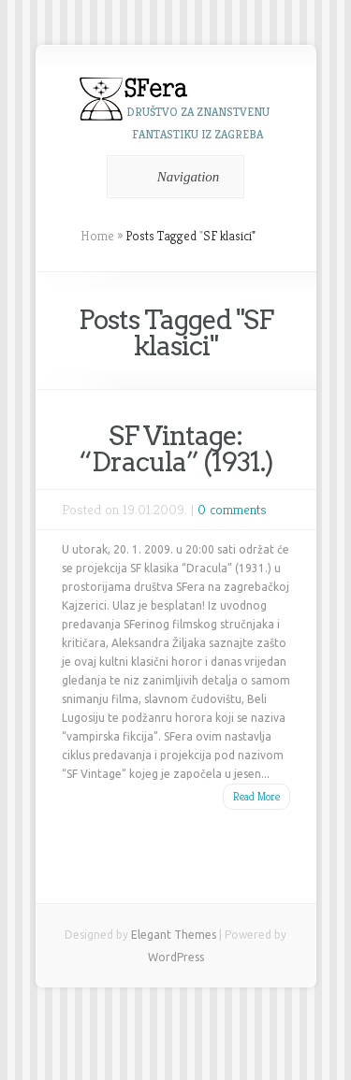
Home (97, 235)
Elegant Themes (173, 935)
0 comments (232, 509)
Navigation (172, 176)
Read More (256, 796)
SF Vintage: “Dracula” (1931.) (176, 449)
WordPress (176, 957)
